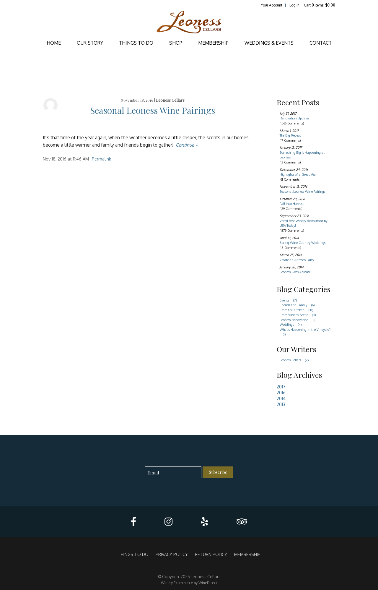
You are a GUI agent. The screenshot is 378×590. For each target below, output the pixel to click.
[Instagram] (168, 522)
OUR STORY (90, 43)
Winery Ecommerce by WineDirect (189, 582)
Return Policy (211, 554)
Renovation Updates (294, 118)
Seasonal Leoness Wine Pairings (152, 110)
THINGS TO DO (136, 43)
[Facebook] (133, 522)
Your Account (271, 5)
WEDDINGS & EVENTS (269, 43)
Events (290, 300)
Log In (294, 5)
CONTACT (320, 43)
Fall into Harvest (292, 204)
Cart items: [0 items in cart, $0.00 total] (319, 5)
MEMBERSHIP (213, 43)
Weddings (292, 324)
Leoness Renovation (300, 320)
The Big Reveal (290, 135)
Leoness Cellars (170, 100)
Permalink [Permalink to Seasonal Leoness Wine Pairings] (101, 158)
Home (54, 43)
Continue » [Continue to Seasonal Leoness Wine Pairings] (187, 145)
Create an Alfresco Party (297, 260)
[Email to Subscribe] (173, 472)
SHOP (175, 43)
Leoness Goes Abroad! (295, 272)
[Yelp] (204, 522)
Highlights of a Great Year (298, 174)
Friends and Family (299, 305)
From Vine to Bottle (299, 315)
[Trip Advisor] (241, 522)
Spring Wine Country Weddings (302, 243)
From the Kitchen (298, 310)
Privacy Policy (172, 554)
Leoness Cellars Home (189, 22)
